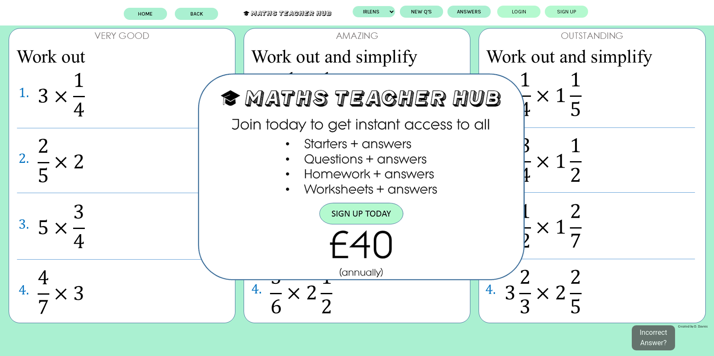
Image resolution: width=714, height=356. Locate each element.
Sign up (566, 12)
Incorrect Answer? (653, 337)
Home (145, 14)
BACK (196, 14)
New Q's (421, 12)
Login (519, 12)
